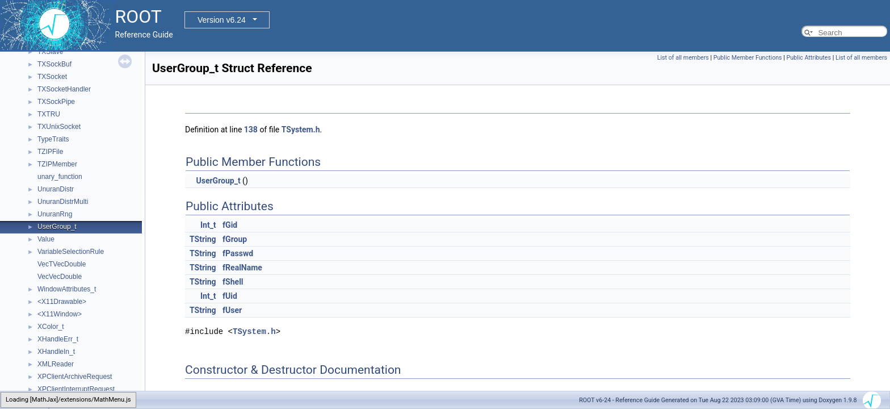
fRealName (242, 267)
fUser (232, 310)
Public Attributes (808, 57)
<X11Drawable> (61, 302)
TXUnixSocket (59, 127)
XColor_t (50, 327)
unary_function (59, 177)
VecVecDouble (59, 277)
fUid (229, 296)
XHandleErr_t (57, 339)
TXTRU (48, 114)
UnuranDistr (55, 189)
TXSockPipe (56, 102)
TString (203, 239)
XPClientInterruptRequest (76, 389)
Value (45, 239)
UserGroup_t (57, 227)
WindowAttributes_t (66, 289)
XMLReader (55, 364)
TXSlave (50, 52)
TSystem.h (301, 129)
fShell (232, 281)
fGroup (234, 239)
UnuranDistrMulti (62, 202)
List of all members (683, 57)
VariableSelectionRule (70, 252)
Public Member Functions (747, 57)
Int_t (208, 224)
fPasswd (237, 253)
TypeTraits (53, 139)
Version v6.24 (222, 19)
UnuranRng (54, 214)
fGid (229, 224)
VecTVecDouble (61, 264)
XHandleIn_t (56, 352)
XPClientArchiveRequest (74, 377)
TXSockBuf (54, 64)
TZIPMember (57, 164)
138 (251, 129)
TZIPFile (50, 152)
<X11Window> (59, 314)
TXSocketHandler (64, 89)
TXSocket (52, 77)
